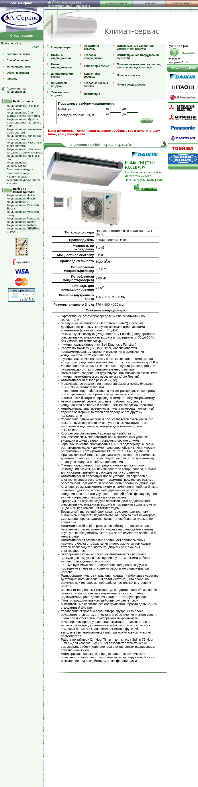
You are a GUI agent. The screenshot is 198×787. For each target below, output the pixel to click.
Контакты (83, 6)
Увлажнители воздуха (60, 94)
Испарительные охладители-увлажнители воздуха (23, 180)
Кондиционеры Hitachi (20, 198)
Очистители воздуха (19, 169)
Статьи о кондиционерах (61, 57)
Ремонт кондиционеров (61, 66)
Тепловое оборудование (93, 57)
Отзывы (12, 79)
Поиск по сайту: (11, 43)
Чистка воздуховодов (131, 84)
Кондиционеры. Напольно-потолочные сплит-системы (24, 150)
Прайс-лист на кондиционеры (16, 90)
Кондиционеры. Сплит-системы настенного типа (23, 114)
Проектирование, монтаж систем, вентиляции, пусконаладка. (139, 66)
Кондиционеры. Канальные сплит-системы (24, 131)
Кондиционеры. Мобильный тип (16, 164)
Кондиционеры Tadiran (21, 221)
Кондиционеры (61, 47)
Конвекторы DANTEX (92, 75)
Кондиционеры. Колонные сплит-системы (23, 137)
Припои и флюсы (128, 75)
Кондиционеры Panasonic (23, 218)
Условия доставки (19, 66)
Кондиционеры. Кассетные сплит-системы (24, 144)
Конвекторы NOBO (96, 66)
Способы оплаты (18, 60)
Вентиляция (92, 94)
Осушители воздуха (91, 47)
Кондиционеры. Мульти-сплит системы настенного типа (23, 123)
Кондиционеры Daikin (20, 195)
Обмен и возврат (18, 72)
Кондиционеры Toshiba (21, 225)
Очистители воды (17, 173)
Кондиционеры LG (18, 201)
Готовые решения (18, 54)
